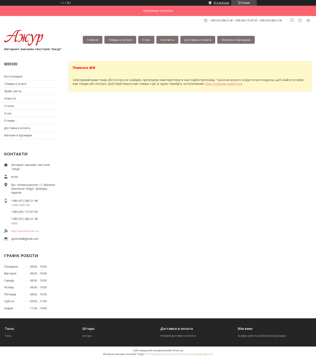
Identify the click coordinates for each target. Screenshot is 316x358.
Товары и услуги (120, 40)
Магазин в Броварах (236, 40)
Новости (10, 98)
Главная (92, 40)
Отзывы (9, 120)
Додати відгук (300, 20)
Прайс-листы (13, 91)
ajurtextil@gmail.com (24, 239)
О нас (146, 40)
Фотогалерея (13, 76)
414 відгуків (221, 3)
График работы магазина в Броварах (262, 335)
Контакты (167, 40)
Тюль (8, 335)
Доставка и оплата (197, 40)
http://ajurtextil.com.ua (25, 231)
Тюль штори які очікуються (223, 84)
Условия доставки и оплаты (178, 335)
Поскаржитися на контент (163, 354)
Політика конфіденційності (197, 354)
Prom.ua (178, 350)
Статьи (9, 106)
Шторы (87, 335)
